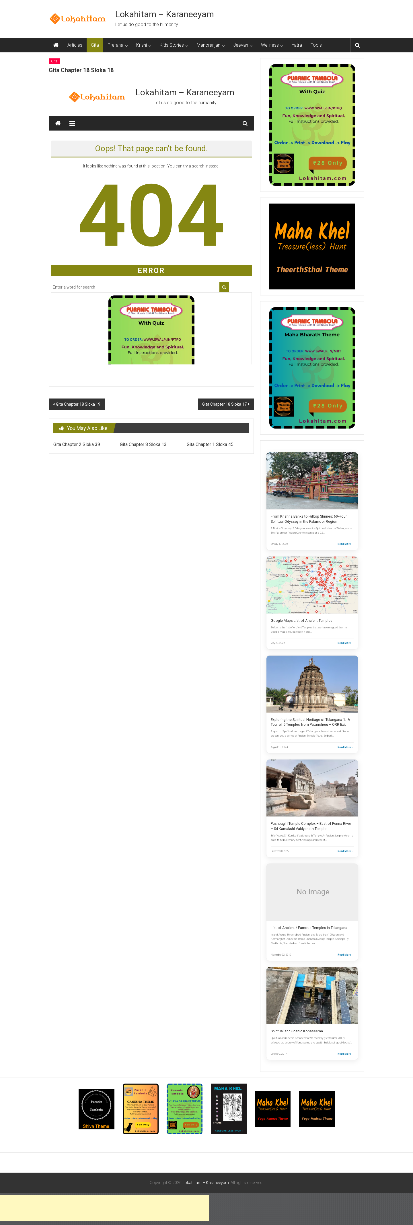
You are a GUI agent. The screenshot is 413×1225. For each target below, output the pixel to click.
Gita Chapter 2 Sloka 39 (76, 444)
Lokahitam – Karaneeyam (164, 14)
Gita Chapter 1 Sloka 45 (210, 444)
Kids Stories (172, 45)
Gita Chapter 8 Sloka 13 (143, 444)
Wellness (270, 45)
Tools (316, 45)
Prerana (115, 45)
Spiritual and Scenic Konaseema (297, 1031)
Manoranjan (208, 45)
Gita (95, 45)
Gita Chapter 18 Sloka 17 (224, 404)
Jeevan (240, 45)
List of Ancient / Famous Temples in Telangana (309, 928)
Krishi (141, 45)
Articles (74, 45)
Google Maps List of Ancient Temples (301, 620)
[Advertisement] (104, 1208)
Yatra (297, 45)
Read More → (346, 544)
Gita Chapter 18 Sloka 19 (78, 404)
